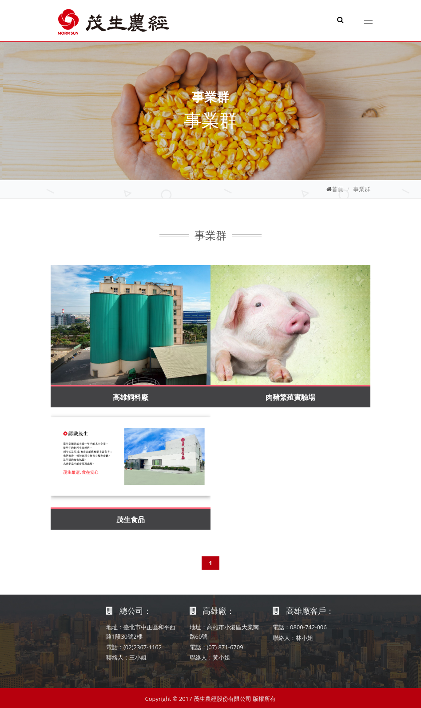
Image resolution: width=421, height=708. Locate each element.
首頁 (337, 189)
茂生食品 (130, 519)
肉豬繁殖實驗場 (290, 397)
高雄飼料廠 (130, 397)
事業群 (361, 189)
